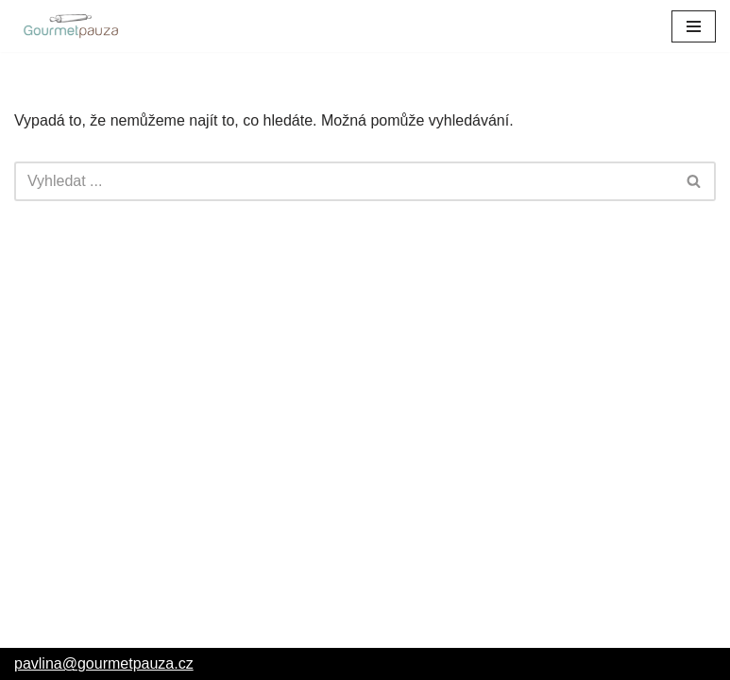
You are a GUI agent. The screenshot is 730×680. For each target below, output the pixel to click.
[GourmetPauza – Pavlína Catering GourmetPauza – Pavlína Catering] (70, 26)
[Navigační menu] (693, 26)
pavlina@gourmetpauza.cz (104, 663)
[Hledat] (343, 181)
